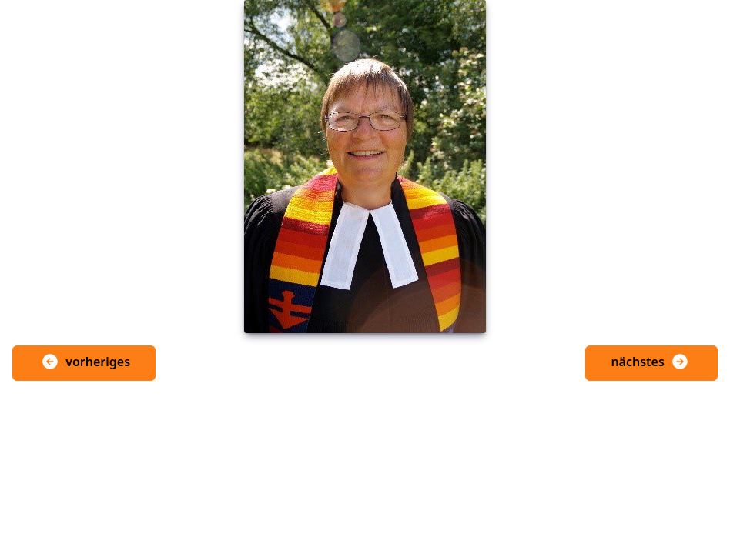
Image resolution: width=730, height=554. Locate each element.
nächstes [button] (650, 361)
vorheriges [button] (85, 361)
